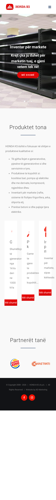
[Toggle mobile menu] (50, 7)
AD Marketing (41, 390)
